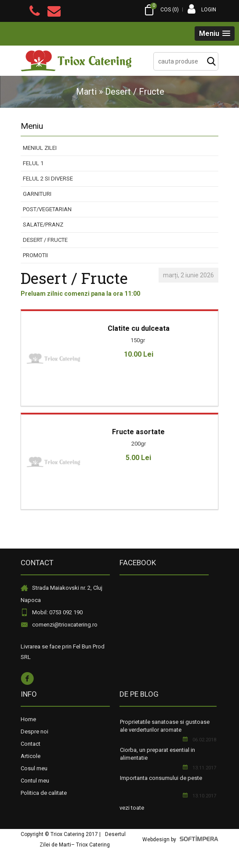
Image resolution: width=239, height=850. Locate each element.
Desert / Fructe (45, 240)
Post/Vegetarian (47, 209)
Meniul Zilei (40, 148)
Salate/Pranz (43, 224)
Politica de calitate (44, 793)
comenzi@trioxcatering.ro (65, 624)
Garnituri (37, 194)
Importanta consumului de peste (161, 778)
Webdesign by (180, 839)
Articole (30, 756)
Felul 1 (33, 163)
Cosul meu (34, 768)
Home (28, 719)
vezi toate (132, 807)
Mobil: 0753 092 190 (57, 612)
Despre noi (34, 731)
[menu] (119, 202)
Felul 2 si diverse (48, 178)
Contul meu (35, 780)
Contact (30, 743)
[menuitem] (119, 148)
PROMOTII (35, 255)
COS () (161, 9)
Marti (86, 91)
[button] (215, 33)
